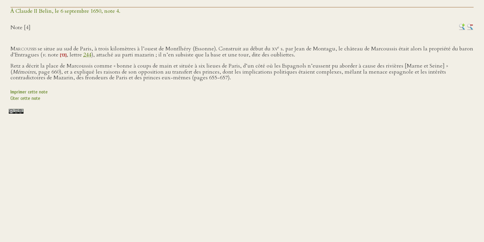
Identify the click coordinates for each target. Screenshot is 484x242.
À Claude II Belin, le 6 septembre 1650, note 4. (65, 11)
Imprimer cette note (29, 92)
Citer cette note (25, 98)
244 (87, 54)
